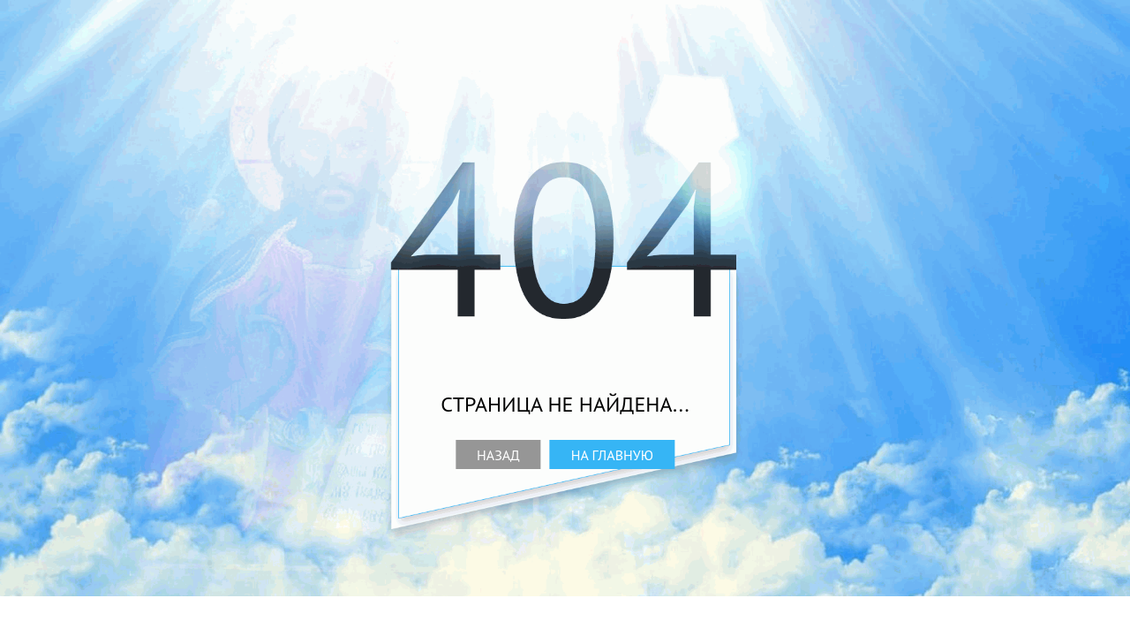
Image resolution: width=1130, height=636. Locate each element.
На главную (612, 455)
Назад (498, 455)
